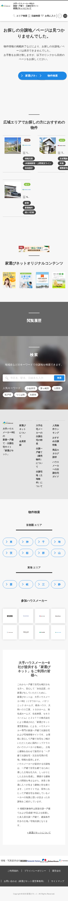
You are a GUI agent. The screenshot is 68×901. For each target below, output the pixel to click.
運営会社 (56, 871)
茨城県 (11, 554)
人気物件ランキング (55, 429)
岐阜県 (27, 585)
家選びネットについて (22, 8)
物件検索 (53, 75)
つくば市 (20, 394)
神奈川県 (27, 543)
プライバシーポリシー (35, 871)
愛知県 (11, 585)
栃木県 (27, 554)
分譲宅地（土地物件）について (39, 479)
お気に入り (50, 16)
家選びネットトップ (34, 77)
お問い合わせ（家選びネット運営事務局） (24, 881)
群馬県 (43, 554)
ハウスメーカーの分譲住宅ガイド (55, 469)
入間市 (57, 388)
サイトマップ (57, 881)
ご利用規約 (12, 871)
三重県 (43, 585)
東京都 (11, 543)
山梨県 (59, 554)
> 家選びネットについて (39, 832)
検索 (59, 378)
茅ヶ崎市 (44, 388)
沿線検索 (35, 16)
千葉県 (43, 543)
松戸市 (8, 394)
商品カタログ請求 (55, 453)
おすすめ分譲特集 (55, 441)
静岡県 (59, 585)
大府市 (33, 394)
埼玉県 (59, 543)
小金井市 (31, 388)
